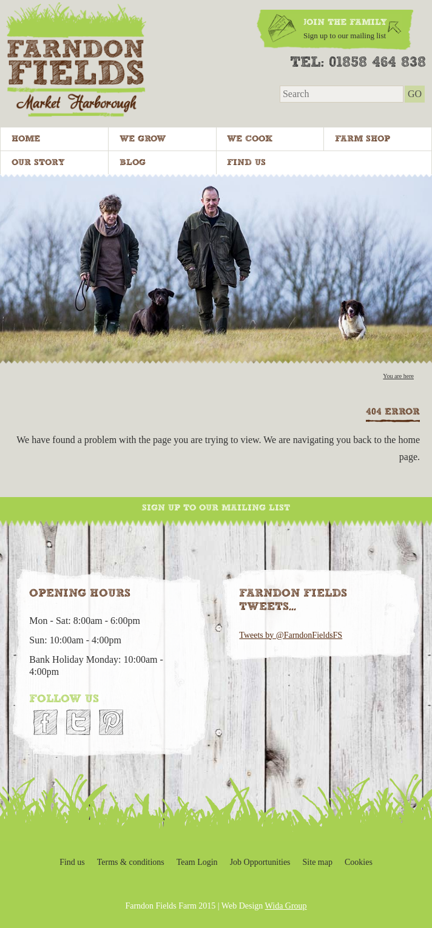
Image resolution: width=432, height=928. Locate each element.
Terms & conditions (130, 862)
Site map (317, 862)
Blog (133, 163)
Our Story (38, 163)
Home (26, 139)
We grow (143, 139)
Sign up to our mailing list (216, 508)
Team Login (197, 862)
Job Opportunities (260, 862)
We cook (249, 139)
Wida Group (286, 905)
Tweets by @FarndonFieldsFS (290, 635)
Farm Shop (362, 139)
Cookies (359, 862)
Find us (246, 163)
